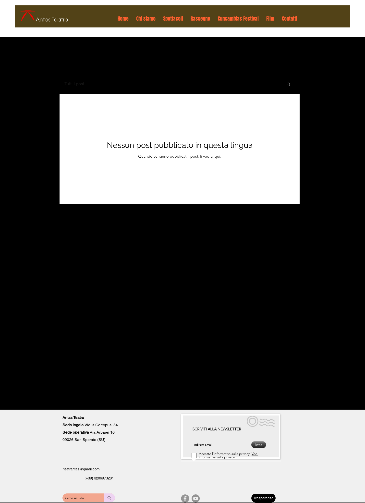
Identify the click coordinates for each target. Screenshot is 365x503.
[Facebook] (185, 498)
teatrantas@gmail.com (81, 469)
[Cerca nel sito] (78, 497)
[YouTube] (196, 498)
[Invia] (258, 444)
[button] (146, 19)
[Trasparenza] (263, 498)
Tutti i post (74, 83)
